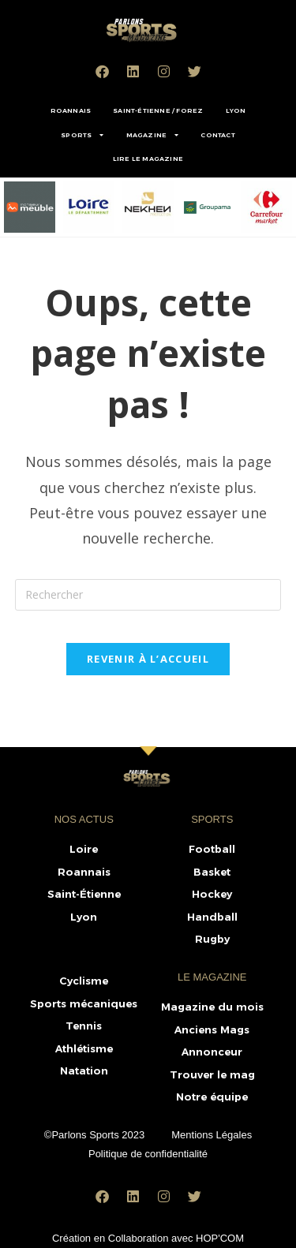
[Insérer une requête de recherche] (148, 595)
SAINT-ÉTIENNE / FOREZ (158, 110)
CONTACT (217, 135)
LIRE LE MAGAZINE (148, 159)
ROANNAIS (71, 110)
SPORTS (82, 135)
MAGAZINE (152, 135)
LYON (236, 110)
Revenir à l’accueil (148, 659)
